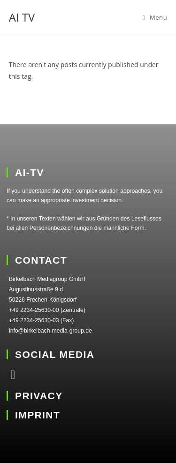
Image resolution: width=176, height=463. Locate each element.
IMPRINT (37, 415)
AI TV (22, 17)
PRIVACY (39, 395)
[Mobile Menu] (155, 17)
